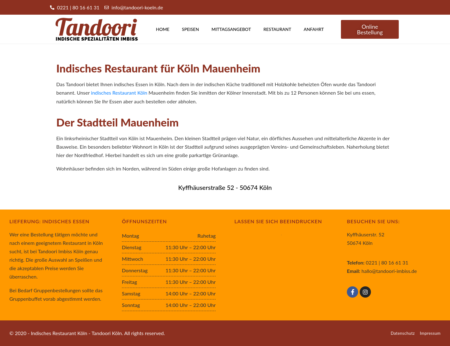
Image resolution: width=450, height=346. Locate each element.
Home (162, 29)
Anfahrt (314, 29)
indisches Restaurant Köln (119, 93)
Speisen (190, 29)
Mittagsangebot (231, 29)
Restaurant (277, 29)
